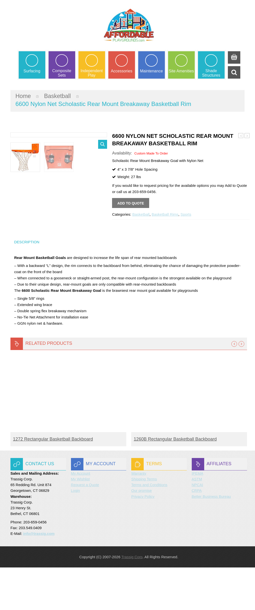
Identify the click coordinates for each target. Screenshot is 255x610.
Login (75, 533)
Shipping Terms (144, 521)
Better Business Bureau (211, 539)
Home (23, 96)
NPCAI (197, 527)
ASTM (197, 521)
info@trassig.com (39, 576)
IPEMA (197, 515)
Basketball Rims (165, 215)
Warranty (138, 515)
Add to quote (130, 204)
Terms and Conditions (149, 527)
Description (27, 284)
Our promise (141, 533)
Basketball (58, 96)
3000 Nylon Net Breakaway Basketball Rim (241, 136)
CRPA (197, 533)
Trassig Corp (131, 599)
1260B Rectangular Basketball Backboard (175, 481)
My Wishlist (80, 521)
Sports (186, 215)
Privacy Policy (142, 539)
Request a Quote (85, 527)
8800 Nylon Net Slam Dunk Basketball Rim (247, 136)
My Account (80, 515)
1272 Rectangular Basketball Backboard (53, 481)
